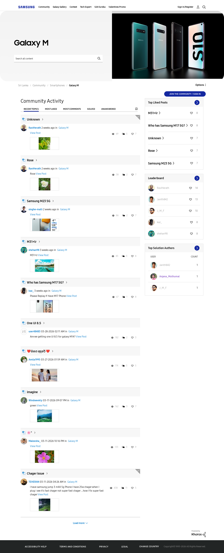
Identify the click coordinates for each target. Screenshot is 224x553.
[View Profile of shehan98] (162, 233)
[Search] (58, 58)
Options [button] (199, 84)
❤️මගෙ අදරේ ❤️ (38, 351)
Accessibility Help (36, 546)
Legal (124, 546)
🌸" (29, 433)
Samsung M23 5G (38, 201)
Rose (30, 160)
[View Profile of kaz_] (159, 222)
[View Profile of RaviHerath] (163, 187)
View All (174, 102)
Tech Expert (85, 7)
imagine (32, 392)
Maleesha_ (35, 441)
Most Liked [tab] (51, 109)
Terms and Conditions (73, 546)
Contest (73, 7)
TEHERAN (34, 481)
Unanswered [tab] (108, 109)
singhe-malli (35, 209)
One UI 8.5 (34, 323)
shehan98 (34, 250)
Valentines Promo (117, 7)
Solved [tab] (91, 109)
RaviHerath (35, 127)
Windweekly (35, 400)
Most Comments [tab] (72, 109)
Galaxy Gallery (60, 7)
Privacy (103, 546)
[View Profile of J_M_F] (160, 210)
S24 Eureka (100, 7)
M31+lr (32, 242)
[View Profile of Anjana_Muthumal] (169, 276)
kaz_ (31, 290)
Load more (79, 523)
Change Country (149, 546)
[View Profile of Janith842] (162, 199)
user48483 (34, 331)
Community (44, 7)
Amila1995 (34, 359)
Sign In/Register (185, 7)
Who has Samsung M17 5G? (45, 282)
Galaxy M (63, 127)
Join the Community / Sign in (185, 94)
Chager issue (35, 473)
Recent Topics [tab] (31, 109)
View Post (35, 132)
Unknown (33, 119)
